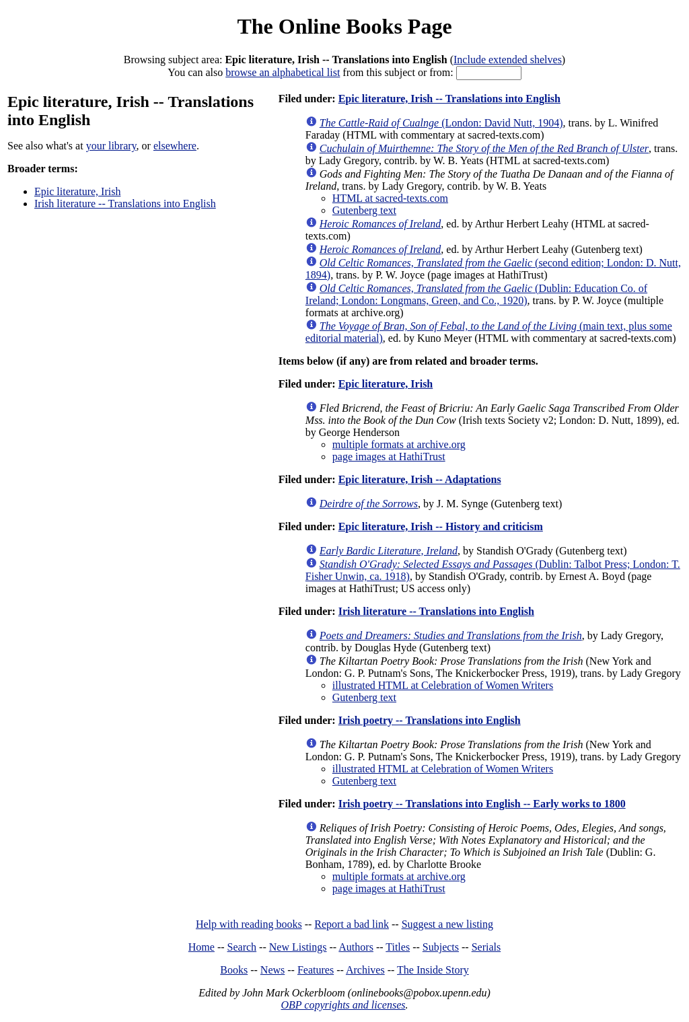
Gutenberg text (364, 210)
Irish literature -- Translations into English (125, 203)
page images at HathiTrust (388, 456)
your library (111, 145)
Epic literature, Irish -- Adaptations (419, 479)
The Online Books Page (344, 26)
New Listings (298, 947)
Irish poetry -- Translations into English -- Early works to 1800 (482, 803)
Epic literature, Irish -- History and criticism (440, 526)
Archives (365, 970)
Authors (355, 947)
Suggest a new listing (447, 924)
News (272, 970)
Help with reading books (249, 924)
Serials (486, 947)
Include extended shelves (508, 59)
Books (234, 970)
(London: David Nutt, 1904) (441, 123)
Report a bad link (351, 924)
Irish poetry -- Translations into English (429, 720)
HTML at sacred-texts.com (390, 198)
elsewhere (174, 145)
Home (201, 947)
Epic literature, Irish (77, 191)
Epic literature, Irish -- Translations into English (449, 98)
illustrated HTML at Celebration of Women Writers (442, 685)
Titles (398, 947)
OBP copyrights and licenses (343, 1005)
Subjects (441, 947)
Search (242, 947)
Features (315, 970)
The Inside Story (433, 970)
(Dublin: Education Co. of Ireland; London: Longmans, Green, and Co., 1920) (476, 294)
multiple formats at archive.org (399, 444)
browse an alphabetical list (282, 72)
